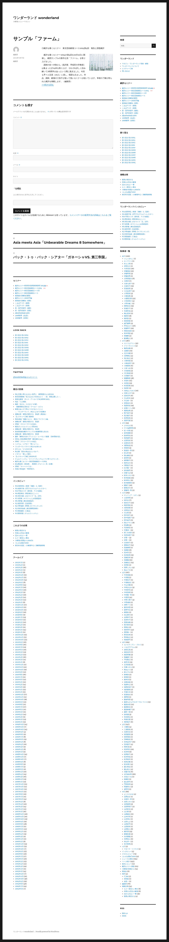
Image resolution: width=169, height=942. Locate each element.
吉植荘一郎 (128, 799)
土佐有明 (127, 498)
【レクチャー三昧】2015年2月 (26, 456)
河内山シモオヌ (129, 391)
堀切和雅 (127, 655)
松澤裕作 (127, 759)
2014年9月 (19, 582)
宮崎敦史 (127, 739)
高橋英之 (127, 562)
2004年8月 (19, 884)
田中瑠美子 (128, 518)
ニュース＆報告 (127, 859)
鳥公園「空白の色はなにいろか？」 (27, 451)
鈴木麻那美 (128, 483)
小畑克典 (127, 296)
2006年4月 (19, 834)
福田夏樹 (127, 690)
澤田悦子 (127, 465)
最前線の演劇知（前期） (23, 301)
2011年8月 (18, 675)
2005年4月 (19, 864)
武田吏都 (127, 508)
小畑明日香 (128, 298)
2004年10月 (19, 879)
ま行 (123, 724)
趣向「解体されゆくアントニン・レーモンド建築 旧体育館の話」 (38, 437)
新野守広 (127, 610)
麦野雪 (126, 789)
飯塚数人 (127, 338)
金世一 (126, 881)
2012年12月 (19, 635)
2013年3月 (18, 627)
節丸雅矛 (127, 470)
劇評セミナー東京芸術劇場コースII (27, 291)
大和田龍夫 (128, 279)
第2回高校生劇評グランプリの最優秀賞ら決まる (31, 432)
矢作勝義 (127, 836)
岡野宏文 (127, 306)
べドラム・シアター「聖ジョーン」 (27, 444)
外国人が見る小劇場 (22, 533)
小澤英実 (127, 293)
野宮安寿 (127, 635)
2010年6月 (19, 709)
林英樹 (126, 677)
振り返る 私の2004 (22, 360)
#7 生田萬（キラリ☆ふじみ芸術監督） (28, 498)
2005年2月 (19, 869)
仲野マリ (127, 605)
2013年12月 (19, 605)
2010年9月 (19, 702)
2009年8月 (19, 734)
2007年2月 (19, 809)
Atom (124, 916)
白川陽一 (127, 468)
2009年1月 (19, 752)
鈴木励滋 (127, 478)
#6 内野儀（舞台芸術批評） (25, 501)
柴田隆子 (127, 460)
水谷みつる (128, 777)
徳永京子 (127, 503)
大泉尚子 (127, 286)
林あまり (127, 670)
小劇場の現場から (128, 869)
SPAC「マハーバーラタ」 (24, 466)
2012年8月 (19, 645)
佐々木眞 (127, 430)
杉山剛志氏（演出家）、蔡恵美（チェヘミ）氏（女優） (34, 464)
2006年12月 (19, 814)
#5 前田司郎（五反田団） (24, 503)
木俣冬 (126, 381)
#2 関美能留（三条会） (23, 511)
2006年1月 (19, 841)
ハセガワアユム (129, 647)
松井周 (126, 752)
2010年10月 (19, 699)
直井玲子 (127, 620)
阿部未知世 (128, 331)
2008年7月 (19, 767)
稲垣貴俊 (127, 321)
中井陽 (126, 577)
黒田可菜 (127, 421)
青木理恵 (127, 333)
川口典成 (127, 373)
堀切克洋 (127, 652)
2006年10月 (19, 819)
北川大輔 (127, 353)
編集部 (15, 55)
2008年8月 (19, 764)
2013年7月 (19, 617)
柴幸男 (126, 458)
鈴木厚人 (127, 480)
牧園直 (126, 779)
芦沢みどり (128, 326)
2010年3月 (19, 717)
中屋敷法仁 (128, 582)
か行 (123, 341)
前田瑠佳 (127, 737)
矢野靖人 (127, 839)
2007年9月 (19, 792)
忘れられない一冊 (21, 535)
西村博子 (127, 630)
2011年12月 (19, 665)
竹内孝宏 (127, 528)
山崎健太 (127, 814)
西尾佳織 (127, 622)
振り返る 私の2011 (21, 343)
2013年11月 (19, 607)
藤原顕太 (127, 707)
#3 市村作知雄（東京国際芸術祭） (27, 508)
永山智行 (127, 615)
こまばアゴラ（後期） (23, 303)
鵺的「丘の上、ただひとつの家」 (26, 404)
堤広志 (126, 500)
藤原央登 (127, 704)
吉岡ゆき (127, 797)
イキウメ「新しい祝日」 (23, 454)
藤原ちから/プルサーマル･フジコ (135, 702)
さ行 (123, 423)
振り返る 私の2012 (21, 340)
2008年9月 (19, 762)
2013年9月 (19, 612)
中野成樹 (127, 602)
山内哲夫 (127, 809)
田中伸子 (127, 515)
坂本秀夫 (127, 435)
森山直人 (127, 769)
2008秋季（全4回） (22, 316)
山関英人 (127, 829)
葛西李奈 (127, 406)
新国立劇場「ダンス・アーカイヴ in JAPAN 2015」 (33, 399)
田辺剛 (126, 525)
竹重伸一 (127, 530)
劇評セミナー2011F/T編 (23, 298)
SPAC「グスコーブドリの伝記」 (26, 424)
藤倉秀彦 (127, 699)
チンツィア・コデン (131, 495)
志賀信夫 (127, 443)
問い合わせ (126, 71)
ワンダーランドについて (130, 66)
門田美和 (127, 784)
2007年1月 (19, 812)
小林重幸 (127, 366)
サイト (15, 176)
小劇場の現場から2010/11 (24, 540)
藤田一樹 (127, 712)
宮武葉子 (127, 744)
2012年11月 (19, 637)
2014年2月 (19, 600)
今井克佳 (127, 269)
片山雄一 (127, 401)
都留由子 (127, 545)
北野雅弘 (127, 356)
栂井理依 (127, 505)
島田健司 (127, 438)
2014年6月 (19, 590)
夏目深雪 (127, 607)
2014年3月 (19, 597)
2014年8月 (19, 585)
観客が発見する (20, 530)
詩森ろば (127, 473)
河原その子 (128, 393)
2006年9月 (19, 822)
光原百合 (127, 732)
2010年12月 (19, 695)
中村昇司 (127, 590)
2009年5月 (19, 742)
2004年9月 (19, 881)
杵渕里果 (127, 386)
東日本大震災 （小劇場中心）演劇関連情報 (30, 545)
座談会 (124, 871)
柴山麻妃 (127, 455)
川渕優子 (127, 376)
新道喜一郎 (128, 450)
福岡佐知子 (128, 687)
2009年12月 (19, 724)
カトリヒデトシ (129, 343)
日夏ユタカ (128, 667)
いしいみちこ (128, 259)
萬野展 (126, 697)
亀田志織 (127, 348)
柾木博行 (127, 764)
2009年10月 (19, 729)
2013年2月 (19, 630)
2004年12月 (19, 874)
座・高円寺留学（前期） (23, 311)
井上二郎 (127, 264)
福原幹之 (127, 685)
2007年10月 (19, 789)
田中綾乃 (127, 520)
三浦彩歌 (127, 729)
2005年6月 (19, 859)
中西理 (126, 597)
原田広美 (127, 650)
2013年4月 (19, 625)
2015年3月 (19, 567)
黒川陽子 (127, 416)
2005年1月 (19, 871)
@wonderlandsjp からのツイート (25, 377)
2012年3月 (19, 657)
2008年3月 (19, 777)
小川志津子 (128, 291)
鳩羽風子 (127, 722)
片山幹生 (127, 398)
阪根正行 (127, 488)
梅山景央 (127, 313)
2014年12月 (19, 575)
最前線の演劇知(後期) (22, 296)
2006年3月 (19, 836)
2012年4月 (19, 655)
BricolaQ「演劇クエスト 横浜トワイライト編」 (32, 419)
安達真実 (127, 289)
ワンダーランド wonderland (36, 18)
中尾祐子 (127, 580)
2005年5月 (19, 861)
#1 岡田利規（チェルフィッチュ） (27, 513)
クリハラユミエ (129, 346)
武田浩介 (127, 510)
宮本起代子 (128, 742)
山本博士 (127, 819)
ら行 (123, 846)
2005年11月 (19, 846)
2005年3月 (19, 866)
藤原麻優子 (128, 709)
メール (16, 165)
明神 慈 (126, 747)
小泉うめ (127, 368)
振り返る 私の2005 (22, 358)
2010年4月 (19, 714)
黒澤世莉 (127, 418)
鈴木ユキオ (128, 475)
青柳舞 (126, 336)
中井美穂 (127, 575)
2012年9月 (19, 642)
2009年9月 (19, 732)
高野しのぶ (128, 567)
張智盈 (126, 879)
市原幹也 (127, 311)
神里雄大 (127, 403)
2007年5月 (19, 802)
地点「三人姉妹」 (21, 402)
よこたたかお (128, 794)
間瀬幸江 (127, 787)
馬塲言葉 (127, 719)
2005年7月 (19, 856)
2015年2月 (19, 570)
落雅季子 (127, 328)
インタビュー (126, 851)
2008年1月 (19, 782)
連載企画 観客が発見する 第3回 (27, 422)
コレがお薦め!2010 (22, 543)
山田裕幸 (127, 827)
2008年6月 (19, 769)
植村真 (126, 318)
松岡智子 (127, 754)
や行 (123, 792)
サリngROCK (128, 428)
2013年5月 (19, 622)
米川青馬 (127, 844)
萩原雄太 (127, 695)
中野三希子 (128, 600)
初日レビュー (126, 864)
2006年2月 (19, 839)
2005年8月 (19, 854)
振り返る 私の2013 (21, 338)
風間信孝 (127, 411)
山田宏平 (127, 824)
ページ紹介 (126, 861)
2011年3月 (18, 687)
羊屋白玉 (127, 692)
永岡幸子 (127, 617)
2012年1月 (18, 662)
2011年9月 (19, 672)
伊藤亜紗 (127, 271)
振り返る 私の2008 (22, 350)
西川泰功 (127, 625)
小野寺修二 (128, 303)
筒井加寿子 (128, 535)
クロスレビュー (127, 854)
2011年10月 (19, 670)
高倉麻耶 (127, 548)
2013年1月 (18, 632)
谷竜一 (126, 538)
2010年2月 (19, 719)
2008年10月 (19, 759)
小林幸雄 (127, 361)
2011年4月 (18, 685)
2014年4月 (19, 595)
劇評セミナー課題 (128, 866)
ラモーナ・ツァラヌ (131, 849)
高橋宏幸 (127, 558)
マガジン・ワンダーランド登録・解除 (135, 64)
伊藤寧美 (127, 274)
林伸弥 (126, 675)
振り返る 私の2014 (21, 335)
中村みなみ (128, 587)
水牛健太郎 (128, 774)
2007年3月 (19, 807)
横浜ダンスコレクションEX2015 (26, 427)
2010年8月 (19, 704)
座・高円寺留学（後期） (23, 308)
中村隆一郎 (128, 595)
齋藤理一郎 (128, 490)
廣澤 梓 (126, 662)
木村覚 (126, 383)
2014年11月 (19, 577)
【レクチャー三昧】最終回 (24, 417)
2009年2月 (19, 749)
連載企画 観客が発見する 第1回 (27, 434)
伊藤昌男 (127, 276)
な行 (123, 572)
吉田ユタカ (128, 802)
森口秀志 (127, 767)
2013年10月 (19, 610)
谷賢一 (126, 540)
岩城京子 (127, 308)
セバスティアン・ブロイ (132, 645)
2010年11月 (19, 697)
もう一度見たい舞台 (22, 538)
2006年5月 (19, 832)
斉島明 (126, 448)
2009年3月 (19, 747)
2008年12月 (19, 754)
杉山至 (126, 453)
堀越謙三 (127, 657)
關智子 (126, 485)
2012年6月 (19, 650)
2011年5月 (18, 682)
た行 (123, 493)
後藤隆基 (127, 378)
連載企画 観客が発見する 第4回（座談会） (31, 414)
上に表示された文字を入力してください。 (29, 195)
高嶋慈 (126, 550)
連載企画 (125, 886)
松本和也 (127, 757)
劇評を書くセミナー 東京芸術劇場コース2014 (31, 461)
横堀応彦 (127, 834)
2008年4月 (19, 774)
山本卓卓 (127, 817)
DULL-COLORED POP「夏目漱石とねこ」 (30, 439)
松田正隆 (127, 762)
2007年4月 (19, 804)
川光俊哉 (127, 371)
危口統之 (127, 358)
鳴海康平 (127, 640)
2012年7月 (19, 647)
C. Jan (126, 876)
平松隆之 (127, 660)
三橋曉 (126, 727)
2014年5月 (19, 592)
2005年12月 (19, 844)
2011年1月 (18, 692)
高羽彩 (126, 565)
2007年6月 (19, 799)
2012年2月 (19, 660)
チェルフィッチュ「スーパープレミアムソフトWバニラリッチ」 (37, 459)
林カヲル (127, 672)
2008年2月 (19, 779)
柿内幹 (126, 388)
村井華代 (127, 749)
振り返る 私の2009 (22, 348)
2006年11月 (19, 817)
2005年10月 (19, 849)
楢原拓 (126, 612)
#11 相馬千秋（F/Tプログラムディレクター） (31, 488)
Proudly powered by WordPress (47, 932)
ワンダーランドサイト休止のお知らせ (28, 446)
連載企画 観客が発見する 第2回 (27, 429)
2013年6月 (19, 620)
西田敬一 (127, 632)
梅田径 (126, 316)
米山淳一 (127, 841)
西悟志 (126, 627)
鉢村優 (126, 714)
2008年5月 (19, 772)
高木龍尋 (127, 555)
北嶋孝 (126, 351)
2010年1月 (18, 722)
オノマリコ (128, 261)
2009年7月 (19, 737)
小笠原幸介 (128, 301)
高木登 (126, 553)
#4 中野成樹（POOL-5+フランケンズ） (29, 506)
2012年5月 (19, 652)
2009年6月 (19, 739)
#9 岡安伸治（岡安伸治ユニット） (27, 493)
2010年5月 (19, 712)
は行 (123, 642)
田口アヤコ (128, 523)
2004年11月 (19, 876)
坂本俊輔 (127, 433)
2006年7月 (19, 827)
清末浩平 (127, 396)
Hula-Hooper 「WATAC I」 (25, 469)
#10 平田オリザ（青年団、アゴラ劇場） (29, 491)
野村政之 (127, 637)
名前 (16, 153)
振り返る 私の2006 (22, 355)
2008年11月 (19, 757)
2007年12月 (19, 784)
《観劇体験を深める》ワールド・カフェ (29, 407)
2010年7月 (19, 707)
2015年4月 (19, 565)
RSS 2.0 (125, 913)
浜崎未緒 (127, 682)
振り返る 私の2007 (22, 353)
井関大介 (127, 266)
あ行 (123, 256)
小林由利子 (128, 363)
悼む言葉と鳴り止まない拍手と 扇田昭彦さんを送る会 (34, 394)
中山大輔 (127, 585)
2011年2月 (18, 690)
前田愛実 (127, 734)
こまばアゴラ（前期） (23, 306)
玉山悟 (126, 513)
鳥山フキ (127, 570)
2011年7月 (18, 677)
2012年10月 (19, 640)
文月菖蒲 (127, 665)
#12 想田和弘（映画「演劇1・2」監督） (29, 486)
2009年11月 (19, 727)
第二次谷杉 (128, 533)
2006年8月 (19, 824)
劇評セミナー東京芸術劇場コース (26, 293)
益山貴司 (127, 782)
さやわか (127, 426)
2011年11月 (19, 667)
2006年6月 (19, 829)
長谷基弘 (127, 717)
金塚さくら (128, 408)
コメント (17, 117)
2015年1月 (18, 572)
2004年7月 (19, 886)
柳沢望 (126, 832)
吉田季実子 (128, 807)
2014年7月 (19, 587)
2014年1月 (18, 602)
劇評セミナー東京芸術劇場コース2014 (30, 288)
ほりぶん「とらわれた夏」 (24, 449)
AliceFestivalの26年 (22, 313)
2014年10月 (19, 580)
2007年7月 (19, 797)
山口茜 (126, 812)
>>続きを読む (48, 85)
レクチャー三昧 (127, 69)
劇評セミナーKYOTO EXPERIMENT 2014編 (31, 286)
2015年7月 (19, 562)
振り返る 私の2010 (21, 345)
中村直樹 (127, 592)
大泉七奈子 (128, 284)
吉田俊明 (127, 804)
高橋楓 (126, 560)
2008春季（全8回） (22, 318)
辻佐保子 (127, 543)
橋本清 (126, 680)
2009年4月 (19, 744)
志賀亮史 (127, 440)
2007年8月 (19, 794)
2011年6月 (19, 680)
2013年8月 (19, 615)
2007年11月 (19, 787)
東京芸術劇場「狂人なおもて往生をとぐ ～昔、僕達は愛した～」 (38, 397)
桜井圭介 (127, 463)
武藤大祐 (127, 772)
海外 (123, 874)
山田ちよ (127, 822)
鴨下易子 (127, 413)
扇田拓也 (127, 445)
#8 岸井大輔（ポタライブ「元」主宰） (28, 496)
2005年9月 (19, 851)
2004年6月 (19, 889)
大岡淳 (126, 281)
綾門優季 (127, 323)
